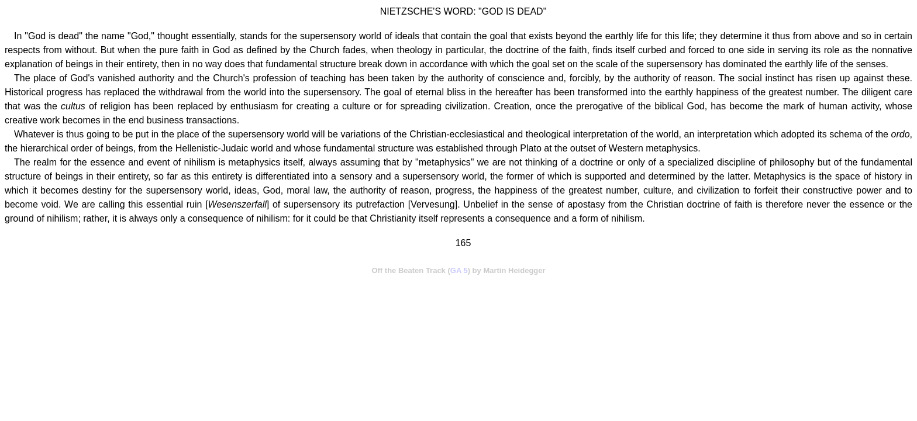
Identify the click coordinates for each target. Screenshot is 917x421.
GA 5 (459, 270)
